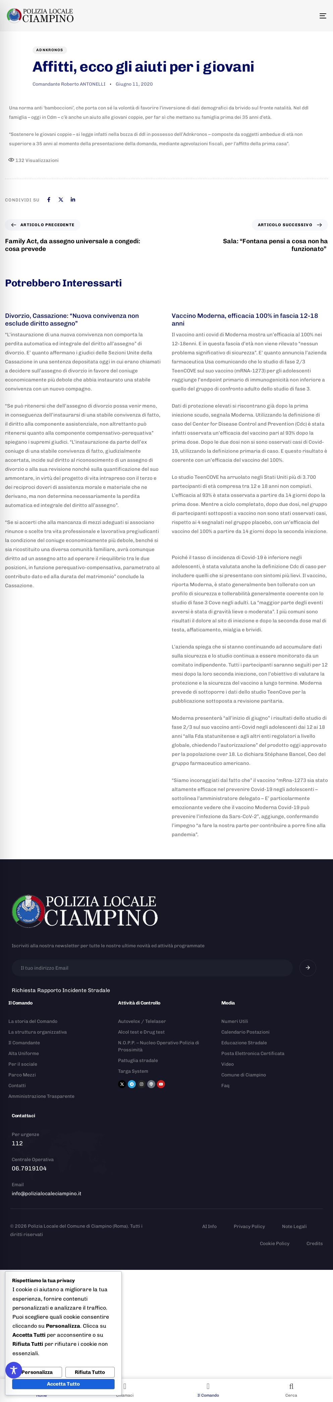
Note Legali (294, 1226)
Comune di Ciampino (243, 1075)
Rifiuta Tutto (90, 1372)
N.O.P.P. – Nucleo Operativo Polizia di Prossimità (158, 1046)
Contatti (17, 1085)
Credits (315, 1243)
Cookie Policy (274, 1243)
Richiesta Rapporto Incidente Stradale (61, 990)
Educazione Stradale (244, 1043)
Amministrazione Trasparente (41, 1096)
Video (227, 1064)
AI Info (209, 1226)
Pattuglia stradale (138, 1060)
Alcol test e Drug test (141, 1032)
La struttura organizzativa (37, 1032)
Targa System (133, 1071)
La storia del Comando (32, 1021)
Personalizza (37, 1372)
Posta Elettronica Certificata (252, 1053)
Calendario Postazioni (245, 1032)
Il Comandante (24, 1043)
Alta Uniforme (23, 1053)
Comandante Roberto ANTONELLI (69, 84)
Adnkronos (49, 50)
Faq (225, 1085)
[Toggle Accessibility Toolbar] (14, 1370)
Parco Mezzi (22, 1075)
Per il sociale (22, 1064)
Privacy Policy (249, 1226)
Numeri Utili (234, 1021)
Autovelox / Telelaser (142, 1021)
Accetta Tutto (63, 1384)
